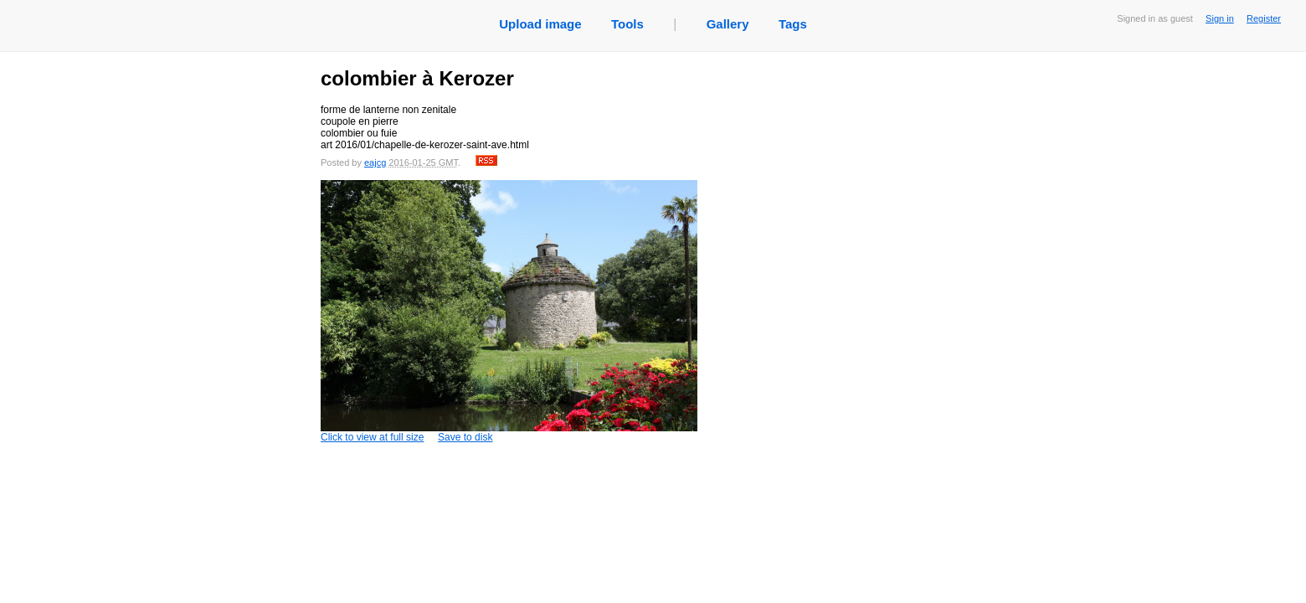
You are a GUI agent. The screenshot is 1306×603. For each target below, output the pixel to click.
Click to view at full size (509, 311)
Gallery (728, 24)
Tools (627, 24)
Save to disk (465, 437)
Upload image (540, 24)
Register (1264, 18)
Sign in (1220, 18)
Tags (793, 24)
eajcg (375, 162)
